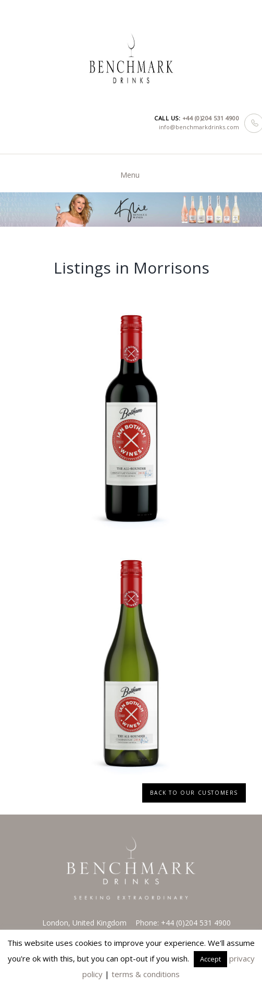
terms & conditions (145, 974)
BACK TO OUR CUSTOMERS (194, 792)
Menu (130, 175)
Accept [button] (210, 959)
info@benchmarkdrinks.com (199, 127)
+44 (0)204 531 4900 (211, 118)
